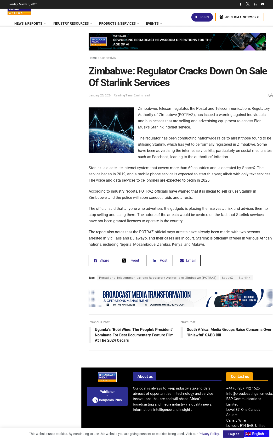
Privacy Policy (209, 434)
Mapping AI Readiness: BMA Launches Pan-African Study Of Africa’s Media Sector (48, 414)
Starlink (244, 277)
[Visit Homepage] (19, 8)
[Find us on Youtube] (263, 4)
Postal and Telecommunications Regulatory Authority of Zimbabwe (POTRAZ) (157, 277)
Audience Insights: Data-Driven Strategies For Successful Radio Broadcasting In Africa (48, 80)
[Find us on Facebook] (240, 4)
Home (93, 58)
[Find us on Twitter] (248, 4)
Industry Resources (71, 23)
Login (202, 17)
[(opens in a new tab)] (13, 390)
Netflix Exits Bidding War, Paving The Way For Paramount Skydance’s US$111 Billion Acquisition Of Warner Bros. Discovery (49, 302)
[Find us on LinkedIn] (255, 4)
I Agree (233, 434)
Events (152, 23)
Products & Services (117, 23)
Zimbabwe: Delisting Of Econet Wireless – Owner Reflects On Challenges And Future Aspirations (50, 360)
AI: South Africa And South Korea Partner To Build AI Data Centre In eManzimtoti (50, 333)
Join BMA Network (239, 17)
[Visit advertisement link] (40, 189)
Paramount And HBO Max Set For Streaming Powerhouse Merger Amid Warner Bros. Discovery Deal (50, 107)
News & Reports (28, 23)
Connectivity (108, 58)
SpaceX (227, 277)
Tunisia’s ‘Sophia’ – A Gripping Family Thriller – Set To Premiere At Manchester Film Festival (50, 208)
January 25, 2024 (100, 95)
